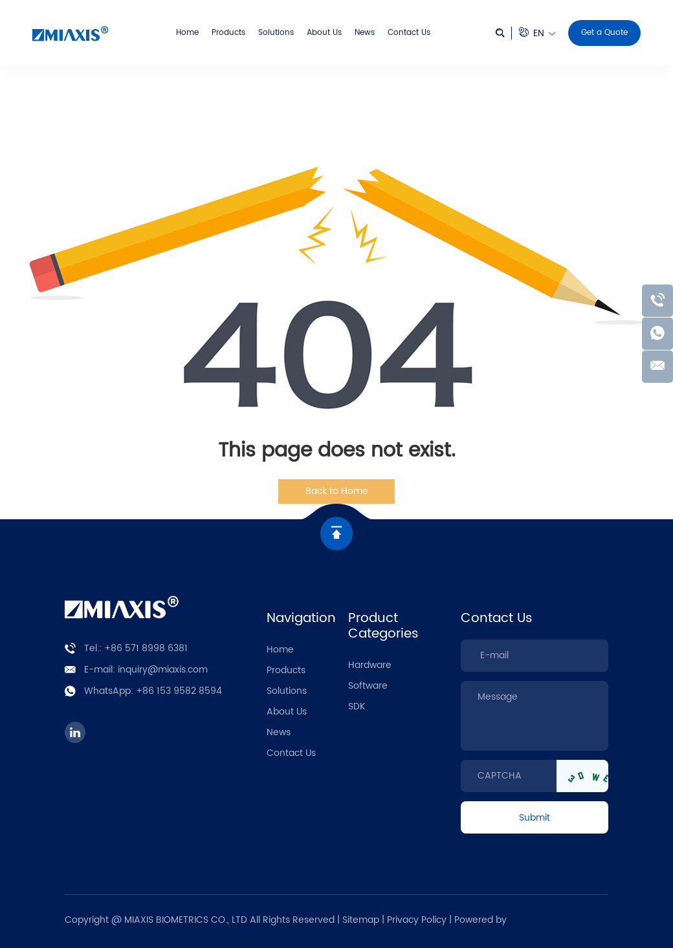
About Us (324, 33)
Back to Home (336, 491)
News (365, 33)
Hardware (370, 665)
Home (187, 33)
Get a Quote (604, 33)
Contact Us (409, 33)
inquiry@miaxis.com (163, 669)
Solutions (276, 33)
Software (368, 685)
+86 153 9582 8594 (179, 691)
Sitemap (360, 919)
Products (228, 33)
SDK (356, 706)
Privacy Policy (418, 919)
